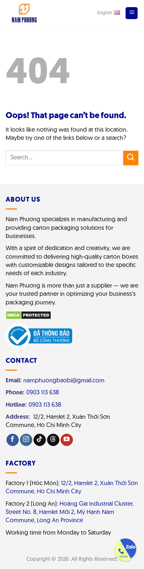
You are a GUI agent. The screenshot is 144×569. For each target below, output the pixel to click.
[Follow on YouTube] (67, 440)
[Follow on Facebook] (12, 440)
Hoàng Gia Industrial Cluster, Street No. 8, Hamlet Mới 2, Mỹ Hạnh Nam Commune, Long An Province (69, 512)
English (108, 13)
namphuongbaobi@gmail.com (64, 381)
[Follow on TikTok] (39, 440)
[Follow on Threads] (53, 440)
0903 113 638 (42, 393)
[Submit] (130, 158)
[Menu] (132, 13)
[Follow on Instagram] (26, 440)
